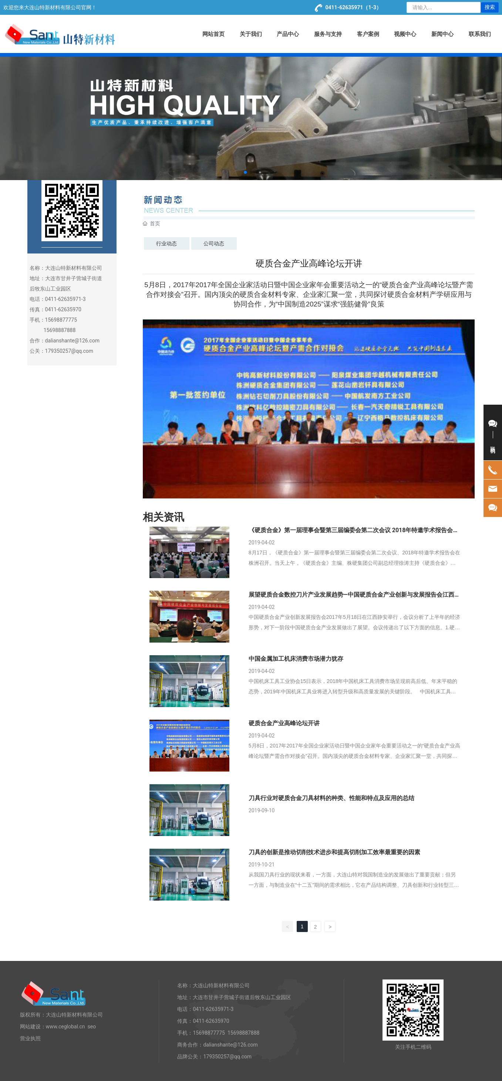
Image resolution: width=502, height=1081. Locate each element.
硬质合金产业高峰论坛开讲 (284, 723)
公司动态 (213, 243)
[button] (245, 172)
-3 (83, 299)
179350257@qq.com (69, 351)
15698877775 (61, 320)
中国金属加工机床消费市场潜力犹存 (296, 658)
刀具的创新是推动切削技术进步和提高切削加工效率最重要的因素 (334, 852)
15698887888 (60, 330)
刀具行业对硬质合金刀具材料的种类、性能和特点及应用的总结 (331, 798)
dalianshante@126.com (72, 341)
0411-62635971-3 (213, 1009)
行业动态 (166, 243)
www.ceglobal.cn (65, 1026)
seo (92, 1026)
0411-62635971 (344, 7)
